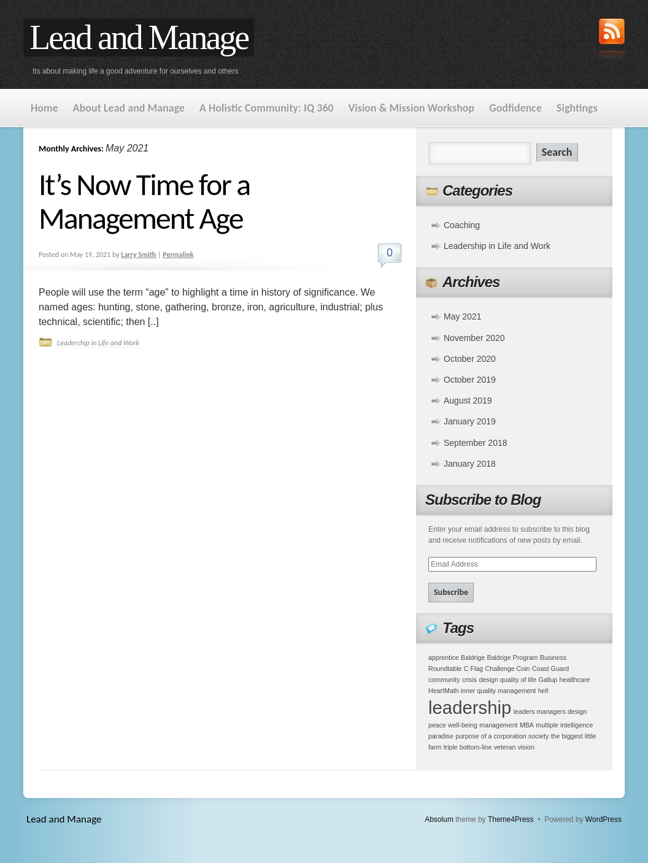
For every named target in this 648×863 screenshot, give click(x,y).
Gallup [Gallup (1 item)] (547, 679)
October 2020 (470, 359)
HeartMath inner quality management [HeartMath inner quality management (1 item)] (482, 690)
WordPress (603, 819)
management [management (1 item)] (498, 725)
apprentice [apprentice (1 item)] (443, 657)
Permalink (178, 254)
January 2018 (470, 464)
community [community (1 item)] (444, 679)
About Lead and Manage (129, 108)
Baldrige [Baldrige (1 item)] (473, 657)
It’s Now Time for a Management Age (144, 201)
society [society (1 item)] (538, 736)
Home (44, 108)
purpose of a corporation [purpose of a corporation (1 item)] (490, 736)
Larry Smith (138, 254)
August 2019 (468, 400)
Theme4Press (511, 819)
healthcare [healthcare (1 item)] (575, 679)
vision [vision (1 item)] (526, 747)
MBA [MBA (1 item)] (527, 725)
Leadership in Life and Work (98, 343)
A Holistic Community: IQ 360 (266, 108)
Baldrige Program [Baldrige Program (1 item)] (512, 657)
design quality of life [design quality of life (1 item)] (508, 679)
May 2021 (462, 316)
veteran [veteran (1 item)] (505, 747)
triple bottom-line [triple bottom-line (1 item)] (468, 747)
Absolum (439, 819)
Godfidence (515, 108)
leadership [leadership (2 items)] (469, 707)
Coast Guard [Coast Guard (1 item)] (550, 668)
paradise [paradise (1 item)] (440, 736)
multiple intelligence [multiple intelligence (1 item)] (564, 725)
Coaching (462, 225)
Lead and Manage (138, 37)
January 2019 (470, 421)
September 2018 (475, 443)
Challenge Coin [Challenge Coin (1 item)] (507, 668)
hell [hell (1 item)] (543, 690)
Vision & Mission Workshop (412, 108)
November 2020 (474, 338)
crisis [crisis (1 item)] (469, 679)
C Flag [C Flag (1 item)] (473, 668)
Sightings (577, 108)
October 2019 (470, 380)
